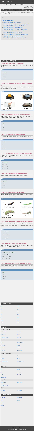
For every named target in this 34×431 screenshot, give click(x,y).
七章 (1, 314)
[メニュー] (31, 2)
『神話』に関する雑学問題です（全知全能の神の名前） (13, 27)
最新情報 (2, 405)
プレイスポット (20, 331)
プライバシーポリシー (14, 427)
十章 (18, 317)
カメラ (2, 374)
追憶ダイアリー (3, 364)
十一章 (2, 320)
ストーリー (3, 397)
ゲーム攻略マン (16, 429)
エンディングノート (4, 361)
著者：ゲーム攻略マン (29, 6)
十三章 (2, 322)
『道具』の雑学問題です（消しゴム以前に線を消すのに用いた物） (15, 37)
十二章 (18, 320)
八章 (18, 314)
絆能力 (18, 355)
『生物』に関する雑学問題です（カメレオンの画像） (12, 32)
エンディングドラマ (20, 361)
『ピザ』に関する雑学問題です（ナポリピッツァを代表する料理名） (15, 29)
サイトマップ (16, 428)
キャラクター (19, 397)
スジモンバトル (3, 345)
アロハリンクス (3, 334)
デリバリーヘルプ (20, 342)
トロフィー (3, 390)
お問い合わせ (21, 427)
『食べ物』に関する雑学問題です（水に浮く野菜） (12, 22)
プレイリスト (19, 374)
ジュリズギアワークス (5, 385)
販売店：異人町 (3, 382)
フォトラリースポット (5, 337)
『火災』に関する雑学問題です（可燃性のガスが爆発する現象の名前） (15, 34)
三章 (1, 309)
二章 (18, 306)
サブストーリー (3, 331)
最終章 (18, 322)
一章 (1, 306)
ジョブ (2, 342)
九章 (1, 317)
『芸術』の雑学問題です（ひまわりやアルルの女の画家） (13, 36)
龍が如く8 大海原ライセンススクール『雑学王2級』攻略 (15, 10)
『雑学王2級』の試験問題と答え (8, 20)
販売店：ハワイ (20, 382)
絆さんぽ (2, 358)
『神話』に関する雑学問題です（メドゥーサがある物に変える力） (15, 25)
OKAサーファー (3, 377)
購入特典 (18, 400)
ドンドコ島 (19, 337)
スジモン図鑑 (19, 350)
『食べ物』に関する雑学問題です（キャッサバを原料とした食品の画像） (16, 24)
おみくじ (18, 334)
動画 (1, 400)
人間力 (2, 355)
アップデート (19, 390)
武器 (1, 369)
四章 (18, 309)
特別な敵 (18, 345)
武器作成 (18, 369)
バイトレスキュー (4, 350)
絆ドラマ (18, 358)
